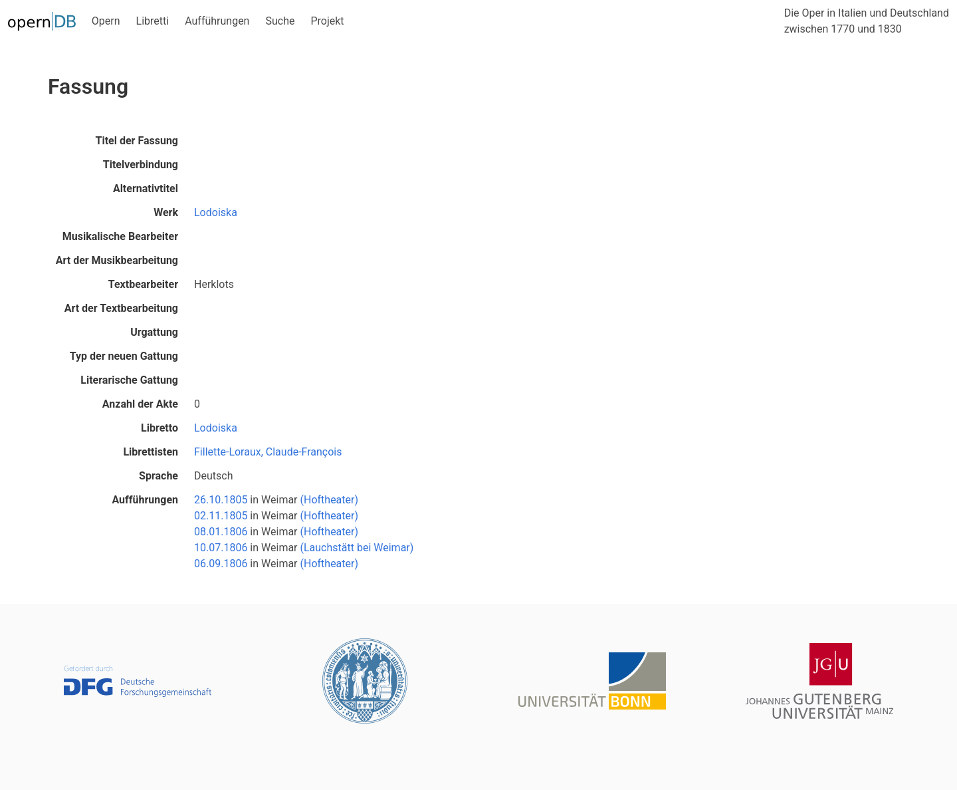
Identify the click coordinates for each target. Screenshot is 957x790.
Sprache (158, 475)
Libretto (159, 428)
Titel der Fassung (137, 140)
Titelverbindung (140, 164)
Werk (166, 212)
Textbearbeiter (143, 284)
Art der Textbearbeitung (121, 308)
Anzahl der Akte (140, 404)
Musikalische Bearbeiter (120, 236)
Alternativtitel (145, 188)
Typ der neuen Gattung (124, 356)
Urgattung (154, 332)
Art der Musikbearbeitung (117, 260)
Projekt (327, 21)
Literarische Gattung (129, 380)
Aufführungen (217, 21)
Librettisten (150, 452)
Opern (106, 21)
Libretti (152, 21)
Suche (279, 21)
